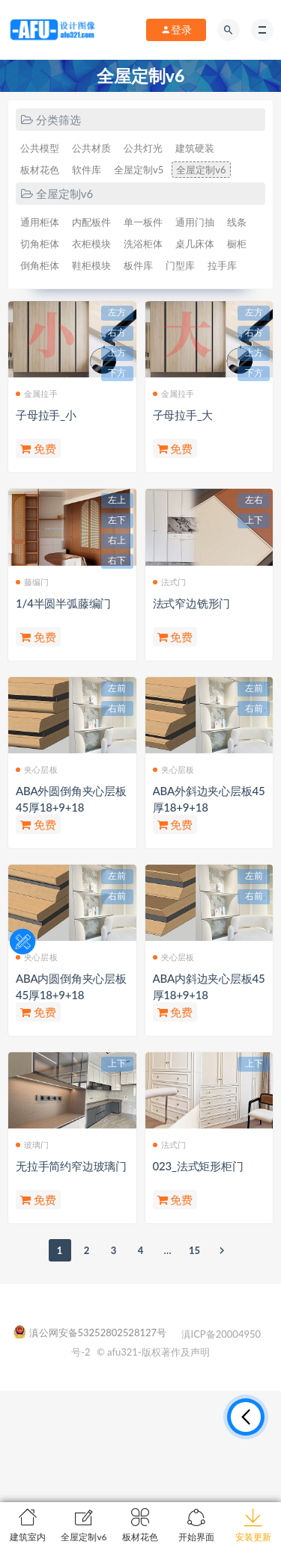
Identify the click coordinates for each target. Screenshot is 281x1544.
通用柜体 (39, 222)
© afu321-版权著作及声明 (153, 1352)
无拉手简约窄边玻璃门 (71, 1166)
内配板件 (91, 222)
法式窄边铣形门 (192, 603)
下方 (117, 373)
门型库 (180, 265)
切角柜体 (39, 244)
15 (194, 1250)
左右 (254, 500)
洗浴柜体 (143, 244)
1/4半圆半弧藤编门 (63, 603)
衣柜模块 (91, 244)
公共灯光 (143, 148)
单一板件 (143, 222)
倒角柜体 (39, 265)
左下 (117, 520)
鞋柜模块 (91, 265)
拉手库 (222, 265)
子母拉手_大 (183, 414)
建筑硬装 (194, 148)
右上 (117, 540)
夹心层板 (37, 769)
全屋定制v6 (201, 170)
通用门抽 (194, 222)
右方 (117, 332)
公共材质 (91, 148)
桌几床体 (194, 244)
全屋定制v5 (138, 170)
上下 (254, 520)
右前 (117, 708)
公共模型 (39, 148)
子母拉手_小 (46, 414)
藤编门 (32, 582)
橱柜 (237, 244)
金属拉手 (37, 393)
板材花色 (39, 170)
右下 (117, 560)
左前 (117, 688)
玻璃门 (32, 1144)
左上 (117, 500)
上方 (117, 353)
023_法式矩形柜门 (198, 1166)
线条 (237, 222)
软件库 (86, 170)
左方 (117, 312)
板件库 (138, 265)
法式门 (170, 582)
